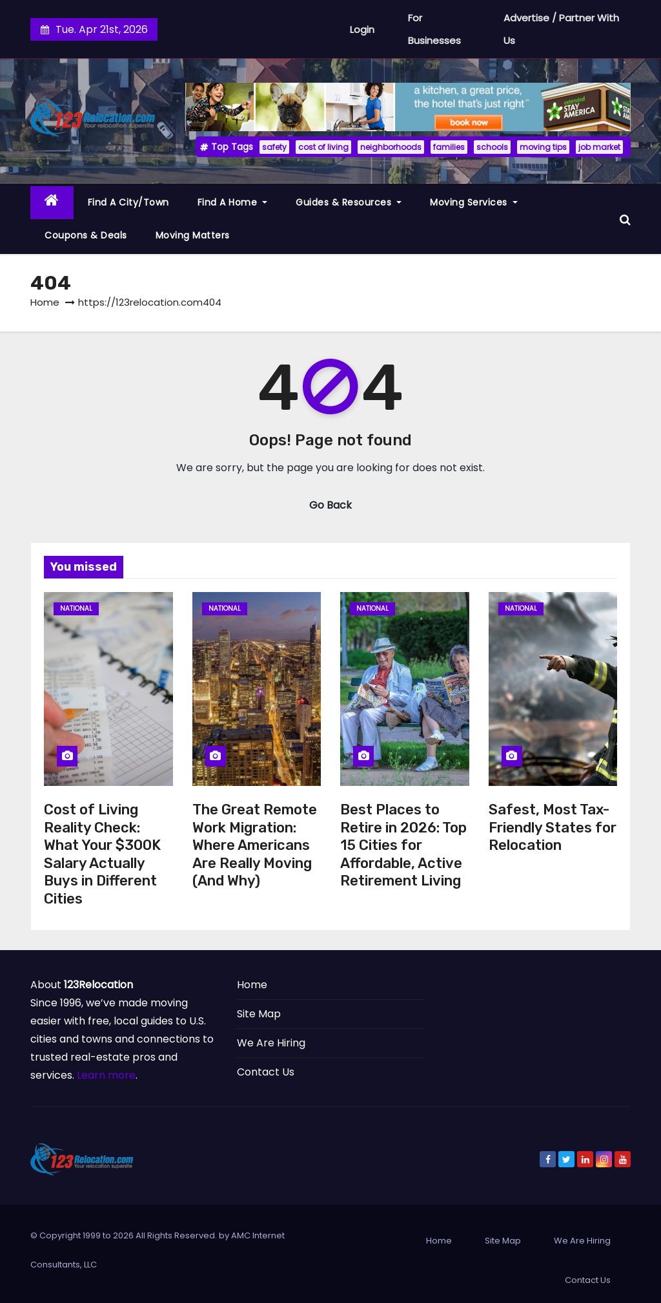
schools (492, 147)
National (76, 608)
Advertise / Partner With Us (561, 29)
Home (44, 302)
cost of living (323, 147)
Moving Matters (193, 235)
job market (599, 147)
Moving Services (474, 202)
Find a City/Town (128, 202)
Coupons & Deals (86, 235)
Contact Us (265, 1072)
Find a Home (233, 202)
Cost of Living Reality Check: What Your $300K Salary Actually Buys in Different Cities (102, 854)
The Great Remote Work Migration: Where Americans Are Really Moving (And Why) (254, 845)
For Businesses (434, 29)
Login (362, 29)
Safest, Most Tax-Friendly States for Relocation (552, 827)
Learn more (106, 1075)
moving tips (543, 147)
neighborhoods (391, 147)
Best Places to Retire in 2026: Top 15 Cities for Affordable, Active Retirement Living (403, 845)
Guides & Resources (349, 202)
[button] (625, 219)
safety (274, 147)
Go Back (330, 505)
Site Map (259, 1013)
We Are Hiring (271, 1042)
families (449, 147)
